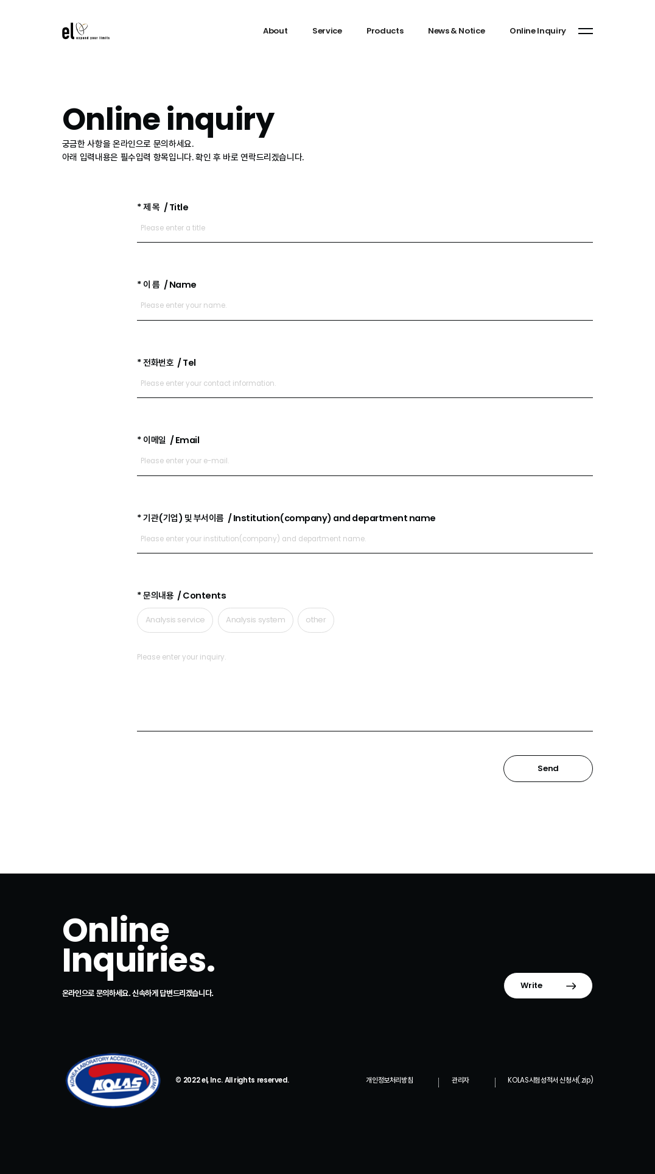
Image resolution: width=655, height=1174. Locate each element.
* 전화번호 (166, 363)
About (275, 31)
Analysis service (175, 619)
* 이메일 (168, 440)
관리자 (460, 1080)
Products (384, 31)
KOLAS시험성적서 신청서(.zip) (550, 1080)
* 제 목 (162, 207)
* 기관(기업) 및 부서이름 (286, 518)
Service (327, 31)
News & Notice (456, 31)
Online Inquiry (538, 31)
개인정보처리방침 (389, 1080)
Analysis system (255, 619)
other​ (316, 619)
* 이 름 (166, 285)
